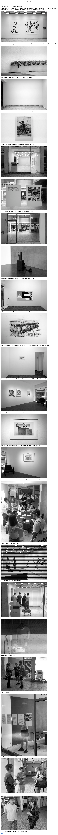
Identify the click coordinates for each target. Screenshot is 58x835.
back (2, 833)
